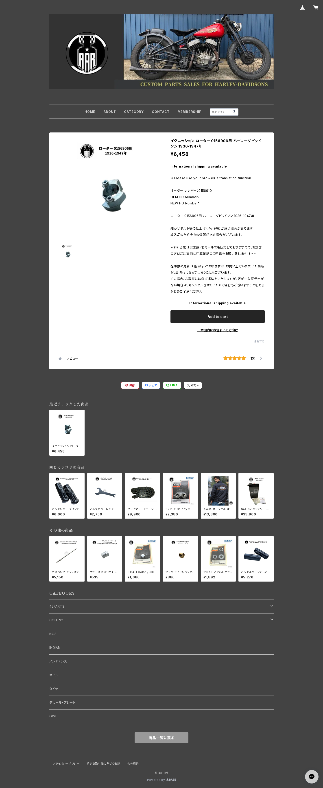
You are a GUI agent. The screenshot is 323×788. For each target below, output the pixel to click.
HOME (90, 112)
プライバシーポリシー (66, 763)
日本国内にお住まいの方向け (217, 330)
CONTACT (161, 112)
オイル (53, 675)
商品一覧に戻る (161, 738)
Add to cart (217, 316)
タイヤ (53, 689)
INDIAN (55, 647)
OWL (53, 716)
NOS (53, 634)
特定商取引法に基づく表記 (103, 763)
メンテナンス (58, 661)
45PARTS (57, 606)
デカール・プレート (62, 702)
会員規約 (133, 763)
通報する (259, 341)
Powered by (161, 779)
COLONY (56, 620)
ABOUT (109, 112)
